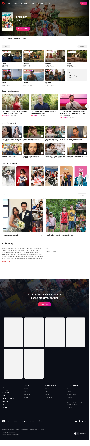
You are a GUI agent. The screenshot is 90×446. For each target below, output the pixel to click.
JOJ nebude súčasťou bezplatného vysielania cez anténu (75, 403)
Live (9, 3)
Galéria (24, 38)
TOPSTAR (26, 391)
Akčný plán (69, 407)
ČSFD (18, 20)
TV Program (24, 3)
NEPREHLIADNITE (73, 385)
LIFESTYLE (27, 385)
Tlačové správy (70, 389)
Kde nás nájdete (70, 397)
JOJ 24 (32, 3)
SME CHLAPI (27, 394)
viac (39, 24)
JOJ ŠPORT (6, 394)
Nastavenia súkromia (24, 433)
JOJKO (5, 398)
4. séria (6, 46)
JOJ (3, 387)
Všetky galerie (82, 195)
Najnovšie (82, 46)
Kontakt (42, 433)
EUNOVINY (48, 400)
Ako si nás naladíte (71, 394)
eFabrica (17, 438)
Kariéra (69, 400)
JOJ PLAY (6, 391)
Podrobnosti (17, 38)
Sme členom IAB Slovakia (34, 433)
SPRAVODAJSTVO (50, 385)
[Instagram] (79, 425)
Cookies (17, 433)
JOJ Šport (40, 3)
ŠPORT (47, 394)
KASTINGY (6, 404)
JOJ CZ (5, 408)
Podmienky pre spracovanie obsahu (8, 433)
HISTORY (26, 400)
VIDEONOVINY (49, 397)
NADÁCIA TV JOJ (9, 401)
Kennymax (9, 438)
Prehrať (44, 304)
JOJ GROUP (7, 411)
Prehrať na (23, 29)
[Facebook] (76, 425)
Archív (15, 3)
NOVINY (47, 389)
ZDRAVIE (26, 397)
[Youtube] (82, 425)
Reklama (69, 391)
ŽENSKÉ (26, 389)
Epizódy (10, 38)
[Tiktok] (85, 425)
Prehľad (4, 38)
